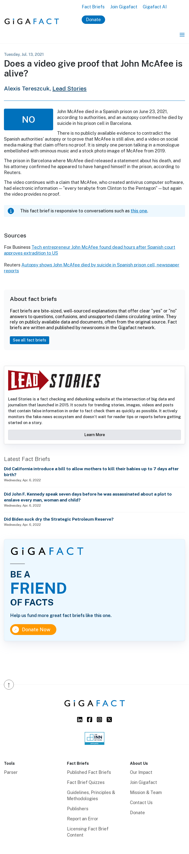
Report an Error (82, 818)
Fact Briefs (93, 6)
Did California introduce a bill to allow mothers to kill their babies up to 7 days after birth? (91, 471)
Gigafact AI (155, 6)
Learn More (94, 434)
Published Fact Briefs (89, 772)
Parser (11, 772)
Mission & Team (146, 792)
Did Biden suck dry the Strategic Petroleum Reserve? (59, 519)
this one (139, 210)
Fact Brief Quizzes (86, 782)
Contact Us (141, 802)
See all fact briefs (29, 340)
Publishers (77, 808)
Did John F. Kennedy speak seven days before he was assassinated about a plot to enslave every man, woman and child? (88, 496)
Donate (93, 19)
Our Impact (141, 772)
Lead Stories (69, 88)
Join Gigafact (123, 6)
